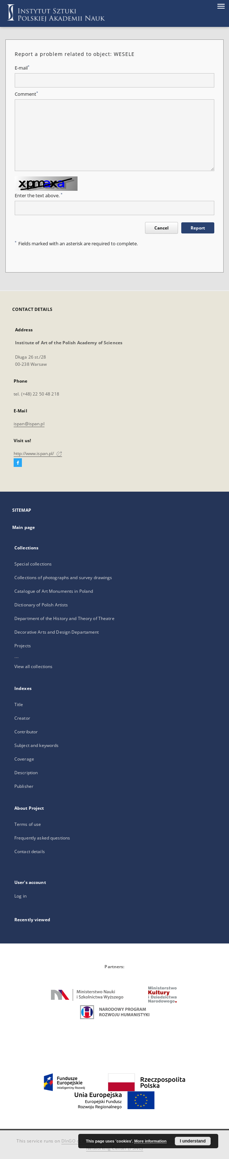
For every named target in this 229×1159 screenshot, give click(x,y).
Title (18, 704)
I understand (193, 1141)
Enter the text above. (38, 196)
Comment (26, 94)
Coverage (24, 759)
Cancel (161, 228)
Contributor (26, 732)
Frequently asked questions (42, 838)
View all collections (33, 666)
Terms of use (27, 824)
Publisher (23, 786)
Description (26, 773)
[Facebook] (18, 463)
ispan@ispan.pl (29, 424)
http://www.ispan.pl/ (38, 453)
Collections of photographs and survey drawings (63, 577)
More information (150, 1141)
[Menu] (220, 5)
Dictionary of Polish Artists (41, 605)
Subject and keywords (36, 745)
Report (198, 228)
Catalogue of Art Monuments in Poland (53, 591)
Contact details (29, 851)
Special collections (33, 564)
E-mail (22, 68)
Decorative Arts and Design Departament (56, 632)
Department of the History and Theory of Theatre (64, 618)
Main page (23, 527)
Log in (20, 896)
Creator (22, 718)
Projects (22, 646)
